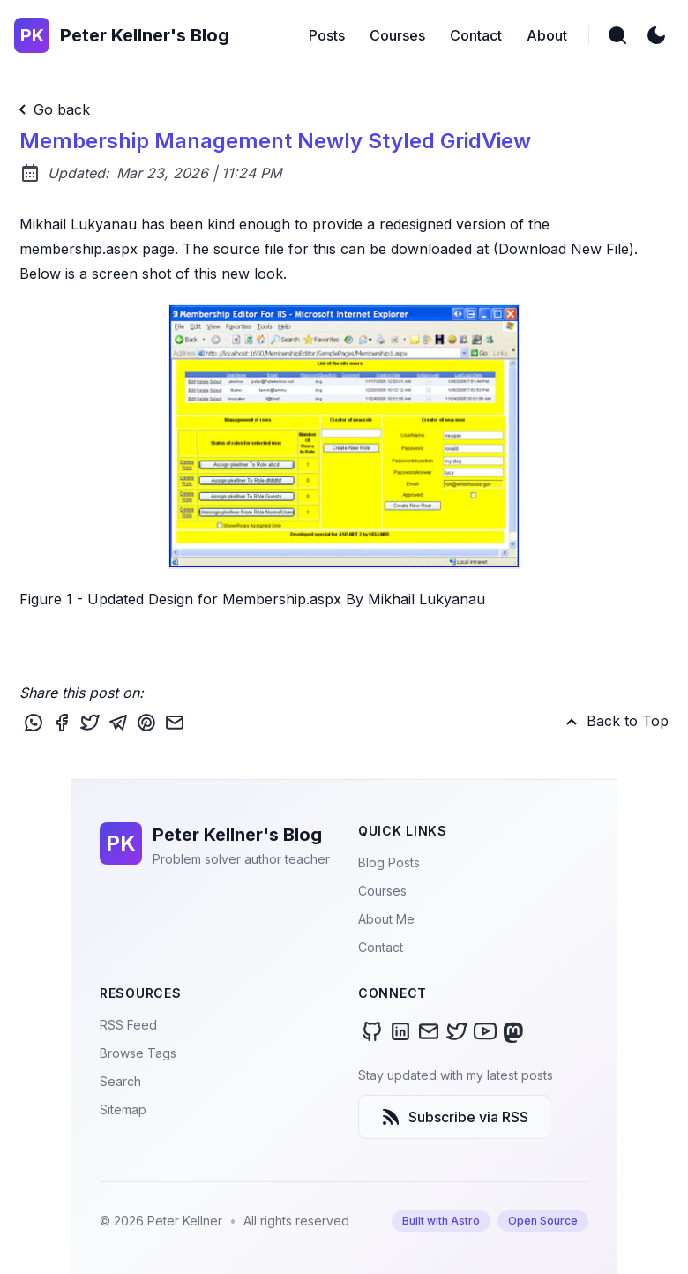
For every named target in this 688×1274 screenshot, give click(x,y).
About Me (386, 918)
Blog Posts (389, 862)
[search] (617, 35)
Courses (382, 890)
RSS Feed (128, 1024)
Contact (380, 947)
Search (120, 1081)
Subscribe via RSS (454, 1117)
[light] (656, 35)
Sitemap (123, 1109)
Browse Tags (138, 1052)
